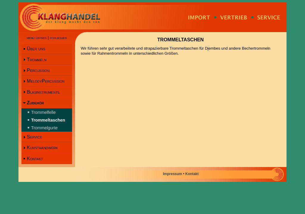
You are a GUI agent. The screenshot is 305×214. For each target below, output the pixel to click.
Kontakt (35, 158)
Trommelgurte (44, 127)
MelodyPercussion (46, 81)
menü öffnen (37, 37)
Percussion (38, 70)
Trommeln (36, 59)
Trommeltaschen (48, 120)
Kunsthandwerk (42, 147)
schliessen (58, 37)
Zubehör (35, 102)
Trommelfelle (43, 112)
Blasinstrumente (43, 92)
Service (34, 136)
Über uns (36, 48)
